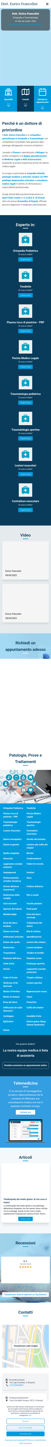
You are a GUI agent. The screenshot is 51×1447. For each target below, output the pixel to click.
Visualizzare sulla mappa (26, 1346)
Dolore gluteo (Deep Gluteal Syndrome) (36, 1023)
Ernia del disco (10, 1002)
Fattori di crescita (35, 864)
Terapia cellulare (35, 977)
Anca (29, 878)
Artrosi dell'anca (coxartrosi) (11, 888)
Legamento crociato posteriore (36, 970)
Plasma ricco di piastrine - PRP (10, 815)
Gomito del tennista (36, 839)
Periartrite (31, 1002)
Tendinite (31, 808)
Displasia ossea (34, 958)
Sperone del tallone (12, 909)
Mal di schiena (34, 931)
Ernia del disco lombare (10, 924)
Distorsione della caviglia (11, 896)
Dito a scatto (33, 895)
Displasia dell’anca (12, 958)
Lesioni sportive (34, 983)
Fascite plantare (34, 903)
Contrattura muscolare (32, 832)
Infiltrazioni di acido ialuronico (12, 1009)
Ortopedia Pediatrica (13, 808)
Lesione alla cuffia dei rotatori (37, 846)
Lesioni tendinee (34, 947)
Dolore (6, 1030)
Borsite (30, 853)
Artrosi (6, 969)
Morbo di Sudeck (11, 997)
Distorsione (8, 947)
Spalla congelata (11, 853)
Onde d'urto (8, 963)
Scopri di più (25, 259)
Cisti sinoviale (10, 903)
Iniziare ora (25, 1112)
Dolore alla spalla (11, 942)
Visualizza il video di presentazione (25, 24)
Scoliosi (30, 872)
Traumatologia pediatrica (10, 824)
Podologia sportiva (36, 963)
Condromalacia (34, 858)
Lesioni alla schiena (36, 942)
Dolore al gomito (11, 844)
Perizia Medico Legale (34, 815)
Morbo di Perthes (11, 991)
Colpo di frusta (10, 977)
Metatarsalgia (10, 914)
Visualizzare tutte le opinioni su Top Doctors (25, 1294)
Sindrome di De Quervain (10, 984)
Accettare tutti (25, 1434)
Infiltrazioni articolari (13, 937)
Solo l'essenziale (25, 1428)
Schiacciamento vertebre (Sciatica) (12, 879)
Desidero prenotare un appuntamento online (25, 1065)
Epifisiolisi (8, 1021)
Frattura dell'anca (35, 886)
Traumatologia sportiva (34, 824)
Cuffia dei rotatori (35, 1007)
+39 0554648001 (17, 1385)
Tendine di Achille (35, 953)
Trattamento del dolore (34, 924)
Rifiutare (25, 1421)
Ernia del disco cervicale (34, 916)
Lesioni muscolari (11, 830)
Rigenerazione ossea (37, 991)
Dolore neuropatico (12, 839)
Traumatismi (9, 953)
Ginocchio (8, 858)
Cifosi (29, 997)
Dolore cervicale (11, 931)
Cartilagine (8, 1016)
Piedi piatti (32, 909)
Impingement (9, 872)
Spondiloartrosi (34, 937)
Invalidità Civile (34, 1016)
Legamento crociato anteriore (12, 865)
